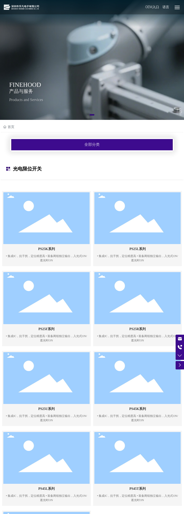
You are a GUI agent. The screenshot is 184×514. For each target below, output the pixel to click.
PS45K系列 (137, 409)
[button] (92, 115)
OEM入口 (152, 7)
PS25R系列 (137, 329)
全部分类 (92, 144)
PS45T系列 (137, 489)
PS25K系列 (46, 249)
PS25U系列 (46, 409)
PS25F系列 (46, 329)
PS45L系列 (46, 489)
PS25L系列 (137, 249)
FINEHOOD (25, 85)
